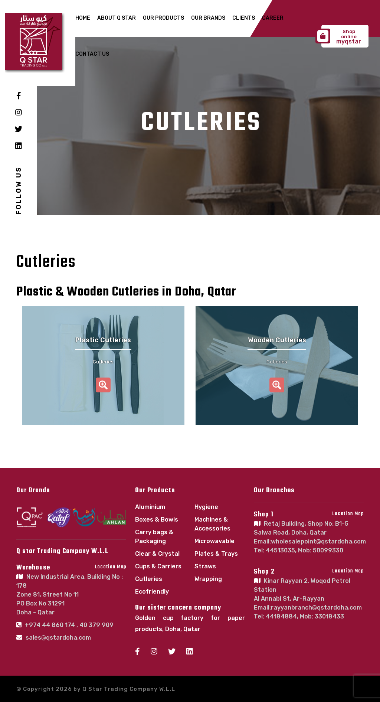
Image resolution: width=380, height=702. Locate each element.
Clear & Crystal (157, 553)
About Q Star (116, 18)
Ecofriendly (152, 591)
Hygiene (206, 506)
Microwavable (214, 541)
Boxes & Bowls (156, 519)
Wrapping (208, 578)
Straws (205, 566)
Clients (243, 18)
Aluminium (150, 506)
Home (82, 18)
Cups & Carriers (158, 566)
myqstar (341, 37)
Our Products (163, 18)
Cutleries (148, 578)
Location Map (110, 567)
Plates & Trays (216, 553)
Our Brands (208, 18)
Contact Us (92, 54)
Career (273, 18)
